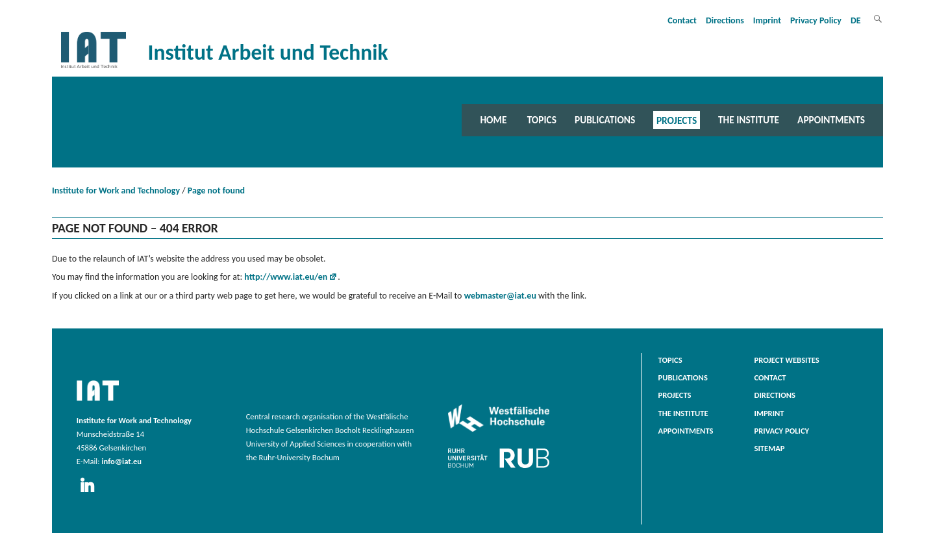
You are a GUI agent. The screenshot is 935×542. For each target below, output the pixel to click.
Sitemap (769, 448)
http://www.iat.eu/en (285, 276)
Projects (676, 120)
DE (856, 20)
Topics (541, 120)
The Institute (748, 120)
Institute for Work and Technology (116, 190)
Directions (725, 20)
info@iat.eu (121, 461)
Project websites (786, 360)
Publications (605, 120)
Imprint (767, 20)
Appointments (831, 120)
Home (493, 120)
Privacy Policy (816, 20)
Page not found (216, 190)
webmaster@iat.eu (500, 295)
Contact (682, 20)
